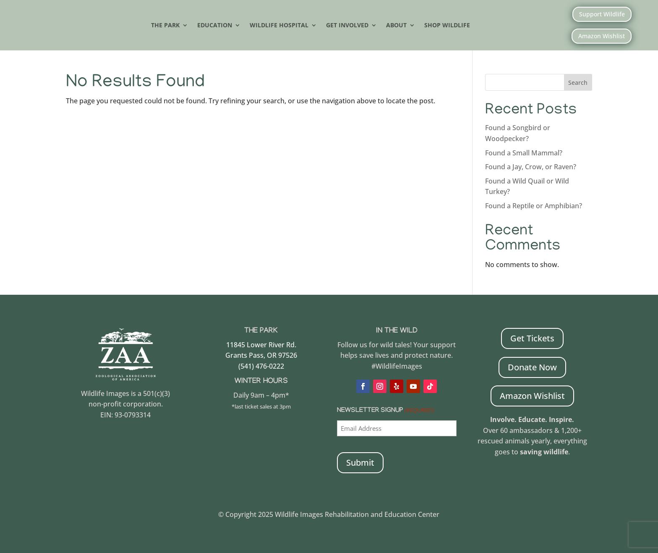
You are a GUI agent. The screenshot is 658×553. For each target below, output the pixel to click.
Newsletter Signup (385, 411)
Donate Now (532, 367)
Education (214, 25)
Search (578, 82)
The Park (165, 25)
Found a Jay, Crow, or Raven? (530, 166)
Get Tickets (532, 338)
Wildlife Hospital (279, 25)
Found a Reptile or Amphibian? (533, 205)
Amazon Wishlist (601, 36)
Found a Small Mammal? (524, 152)
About (396, 25)
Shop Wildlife (447, 25)
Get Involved (347, 25)
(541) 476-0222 (261, 366)
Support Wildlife (602, 14)
